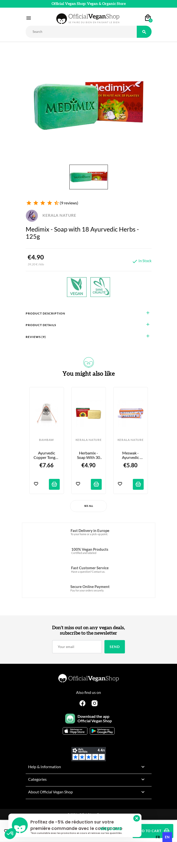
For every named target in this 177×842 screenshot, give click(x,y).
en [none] (167, 837)
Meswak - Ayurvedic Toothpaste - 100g (131, 455)
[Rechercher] (81, 32)
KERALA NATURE (51, 215)
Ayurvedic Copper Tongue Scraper (47, 455)
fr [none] (158, 837)
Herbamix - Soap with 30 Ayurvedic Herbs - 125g (89, 455)
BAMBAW (46, 440)
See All (88, 505)
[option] (157, 837)
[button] (10, 834)
